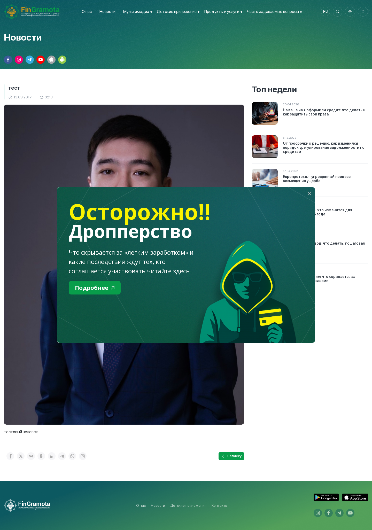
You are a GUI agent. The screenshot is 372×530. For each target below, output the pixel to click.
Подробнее (96, 288)
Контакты (220, 505)
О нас (86, 11)
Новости (106, 11)
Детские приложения (188, 505)
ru (324, 12)
